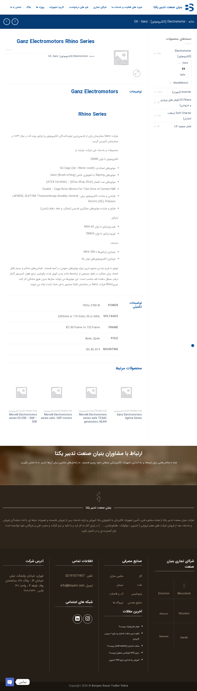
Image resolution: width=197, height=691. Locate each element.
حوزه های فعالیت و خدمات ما (127, 7)
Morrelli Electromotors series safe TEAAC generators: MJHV (93, 418)
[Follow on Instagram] (87, 619)
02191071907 (74, 575)
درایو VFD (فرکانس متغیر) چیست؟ (124, 653)
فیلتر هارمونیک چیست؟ (129, 626)
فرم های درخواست (78, 7)
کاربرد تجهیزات (56, 7)
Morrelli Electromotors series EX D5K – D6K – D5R (23, 418)
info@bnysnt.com (72, 585)
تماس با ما (15, 7)
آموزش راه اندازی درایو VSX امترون (124, 660)
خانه (191, 21)
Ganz (144, 21)
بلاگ (28, 7)
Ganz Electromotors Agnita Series (129, 416)
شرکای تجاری (100, 7)
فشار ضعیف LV (182, 126)
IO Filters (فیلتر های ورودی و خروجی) (175, 102)
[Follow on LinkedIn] (77, 619)
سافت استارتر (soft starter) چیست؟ (123, 646)
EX (136, 21)
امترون (134, 525)
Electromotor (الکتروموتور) (168, 21)
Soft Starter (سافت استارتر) (179, 116)
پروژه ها (40, 7)
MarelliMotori (181, 83)
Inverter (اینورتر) (181, 92)
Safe (182, 75)
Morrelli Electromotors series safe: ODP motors (56, 416)
